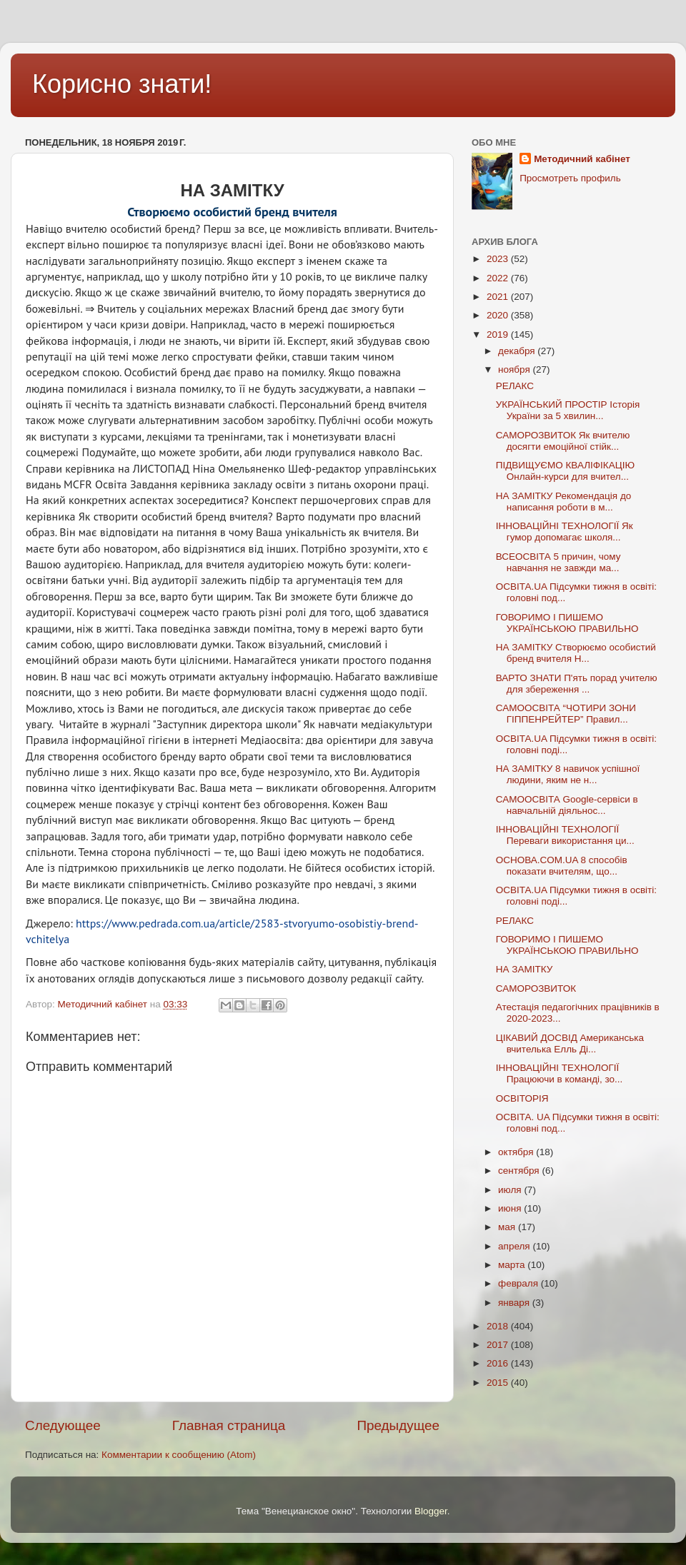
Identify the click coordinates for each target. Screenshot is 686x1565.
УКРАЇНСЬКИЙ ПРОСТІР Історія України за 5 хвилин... (568, 410)
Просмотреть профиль (570, 178)
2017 (499, 1344)
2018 (499, 1326)
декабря (517, 351)
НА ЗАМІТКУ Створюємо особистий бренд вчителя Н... (576, 653)
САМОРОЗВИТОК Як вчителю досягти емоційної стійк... (563, 441)
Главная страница (229, 1425)
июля (511, 1189)
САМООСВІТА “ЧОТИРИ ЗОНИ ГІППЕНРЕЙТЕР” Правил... (566, 714)
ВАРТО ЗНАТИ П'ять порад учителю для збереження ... (576, 684)
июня (511, 1208)
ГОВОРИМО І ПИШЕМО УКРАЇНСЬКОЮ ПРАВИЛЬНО (567, 623)
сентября (520, 1170)
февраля (519, 1283)
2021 (499, 296)
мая (508, 1227)
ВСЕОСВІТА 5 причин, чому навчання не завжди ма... (558, 562)
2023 (499, 258)
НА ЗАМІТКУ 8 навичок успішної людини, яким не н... (568, 774)
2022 (499, 278)
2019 (499, 334)
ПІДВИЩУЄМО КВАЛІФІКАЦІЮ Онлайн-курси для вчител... (565, 471)
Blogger (430, 1511)
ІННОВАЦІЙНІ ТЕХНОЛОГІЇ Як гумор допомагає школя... (564, 531)
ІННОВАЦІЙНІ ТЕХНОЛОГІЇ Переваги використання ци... (565, 835)
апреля (515, 1246)
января (515, 1302)
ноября (515, 369)
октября (517, 1152)
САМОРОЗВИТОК (536, 988)
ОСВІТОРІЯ (522, 1098)
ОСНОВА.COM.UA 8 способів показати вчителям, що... (561, 866)
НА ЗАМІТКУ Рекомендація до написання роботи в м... (564, 501)
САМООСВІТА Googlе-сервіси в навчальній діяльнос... (567, 805)
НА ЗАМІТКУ (524, 969)
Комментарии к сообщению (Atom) (178, 1454)
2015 (499, 1382)
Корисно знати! (122, 84)
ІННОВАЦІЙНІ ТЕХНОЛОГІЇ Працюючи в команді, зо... (559, 1073)
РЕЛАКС (515, 386)
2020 (499, 315)
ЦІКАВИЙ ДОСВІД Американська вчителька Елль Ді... (570, 1043)
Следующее (63, 1425)
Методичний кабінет (582, 159)
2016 (499, 1363)
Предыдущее (398, 1425)
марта (512, 1264)
